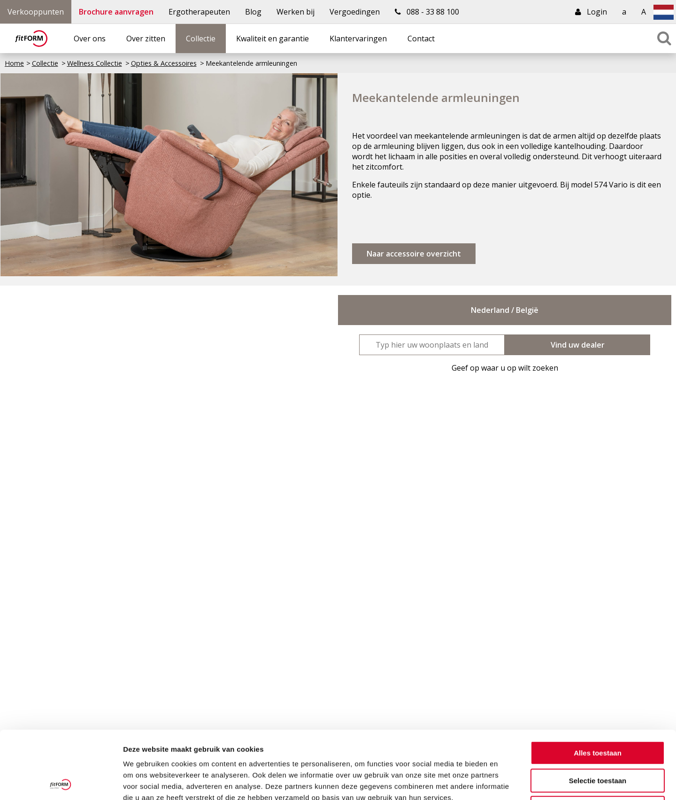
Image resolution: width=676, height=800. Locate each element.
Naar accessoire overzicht (414, 254)
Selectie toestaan (598, 713)
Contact (421, 38)
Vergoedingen (355, 12)
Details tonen (507, 781)
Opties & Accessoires (164, 63)
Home (14, 63)
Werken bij (296, 12)
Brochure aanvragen (116, 12)
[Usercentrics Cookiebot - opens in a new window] (61, 782)
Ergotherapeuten (199, 12)
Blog (253, 12)
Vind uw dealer (578, 345)
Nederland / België (504, 310)
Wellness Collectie (94, 63)
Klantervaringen (358, 38)
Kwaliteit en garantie (272, 38)
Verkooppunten (36, 12)
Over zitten (145, 38)
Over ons (90, 38)
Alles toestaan (598, 685)
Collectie (200, 38)
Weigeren (597, 740)
